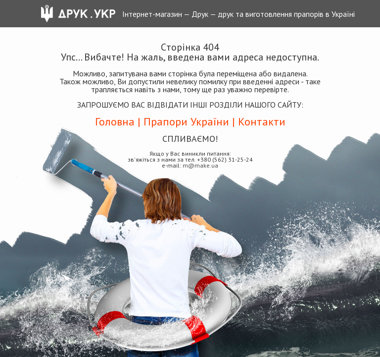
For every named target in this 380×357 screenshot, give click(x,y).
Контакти (261, 121)
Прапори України (186, 121)
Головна (115, 121)
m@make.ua (200, 165)
